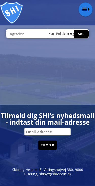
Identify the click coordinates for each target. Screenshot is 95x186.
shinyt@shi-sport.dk (55, 174)
